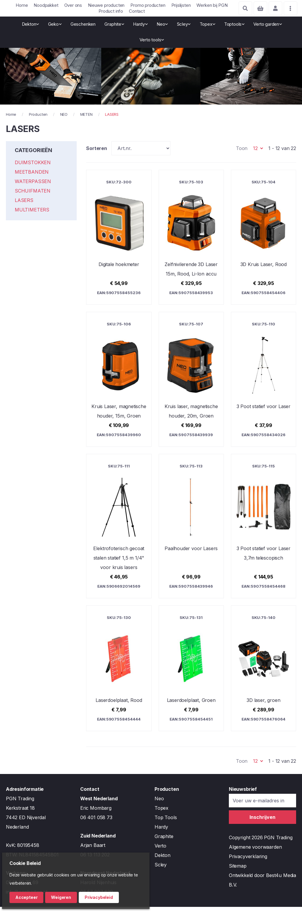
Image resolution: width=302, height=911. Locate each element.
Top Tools (166, 821)
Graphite (164, 840)
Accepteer (26, 897)
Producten (38, 118)
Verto (160, 850)
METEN (86, 118)
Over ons (73, 5)
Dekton (162, 859)
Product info (111, 11)
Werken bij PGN (211, 5)
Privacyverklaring (248, 860)
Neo (159, 803)
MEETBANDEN (32, 176)
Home (22, 5)
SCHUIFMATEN (32, 195)
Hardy (161, 831)
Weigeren (61, 897)
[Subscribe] (262, 821)
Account (274, 8)
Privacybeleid (99, 897)
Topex (161, 812)
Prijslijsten (181, 5)
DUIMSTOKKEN (33, 167)
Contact (137, 11)
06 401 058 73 (96, 821)
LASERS (24, 205)
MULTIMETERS (32, 214)
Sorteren (96, 152)
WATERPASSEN (33, 186)
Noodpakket (46, 5)
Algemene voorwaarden (255, 851)
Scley (161, 869)
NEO (64, 118)
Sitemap (238, 870)
